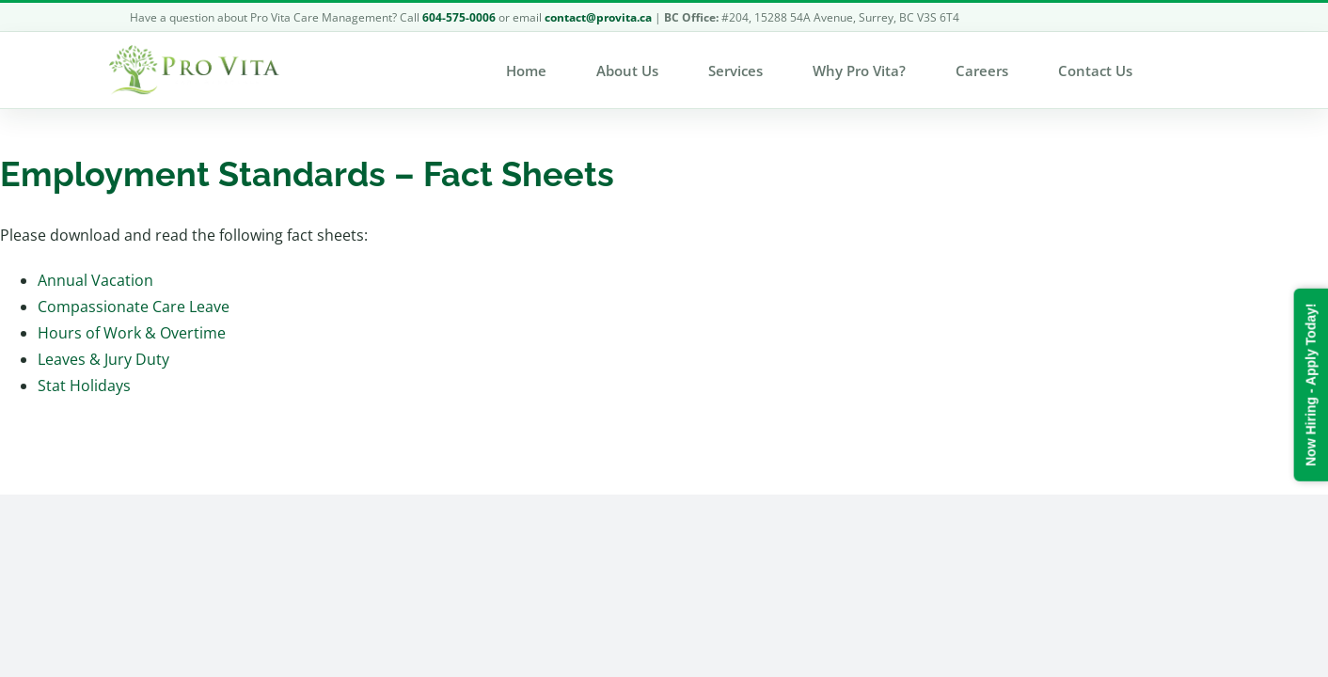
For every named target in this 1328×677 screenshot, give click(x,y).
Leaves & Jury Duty (103, 359)
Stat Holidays (84, 385)
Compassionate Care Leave (133, 306)
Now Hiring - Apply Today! (1310, 384)
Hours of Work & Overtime (132, 333)
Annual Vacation (95, 280)
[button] (1206, 70)
